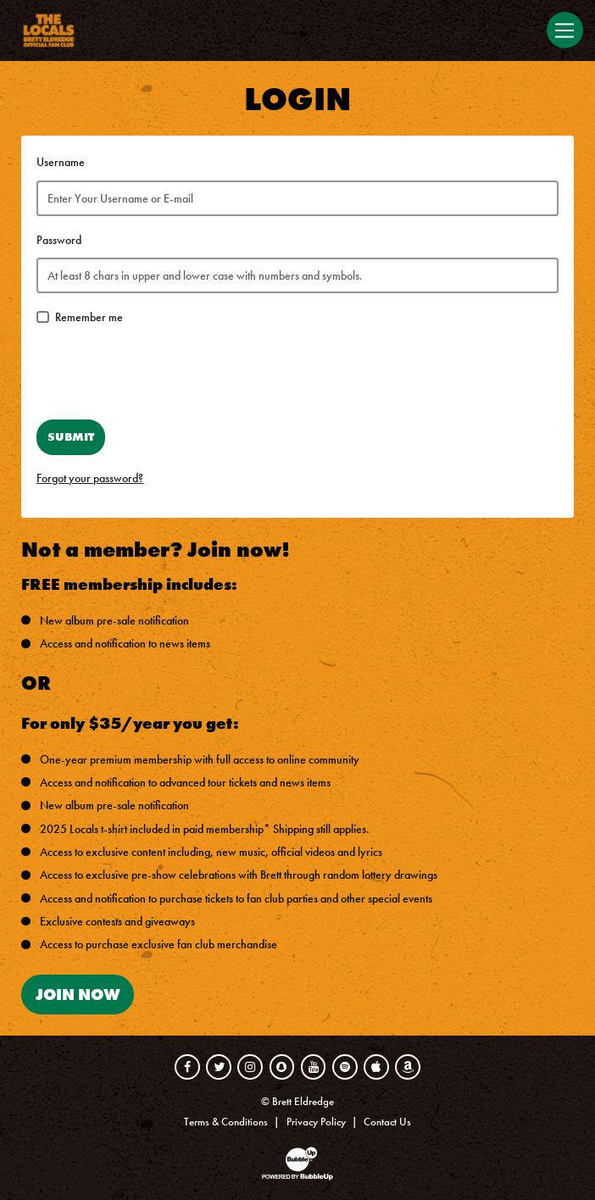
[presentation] (165, 374)
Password (58, 240)
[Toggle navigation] (565, 30)
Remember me (89, 317)
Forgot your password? (89, 478)
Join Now (78, 994)
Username (60, 162)
